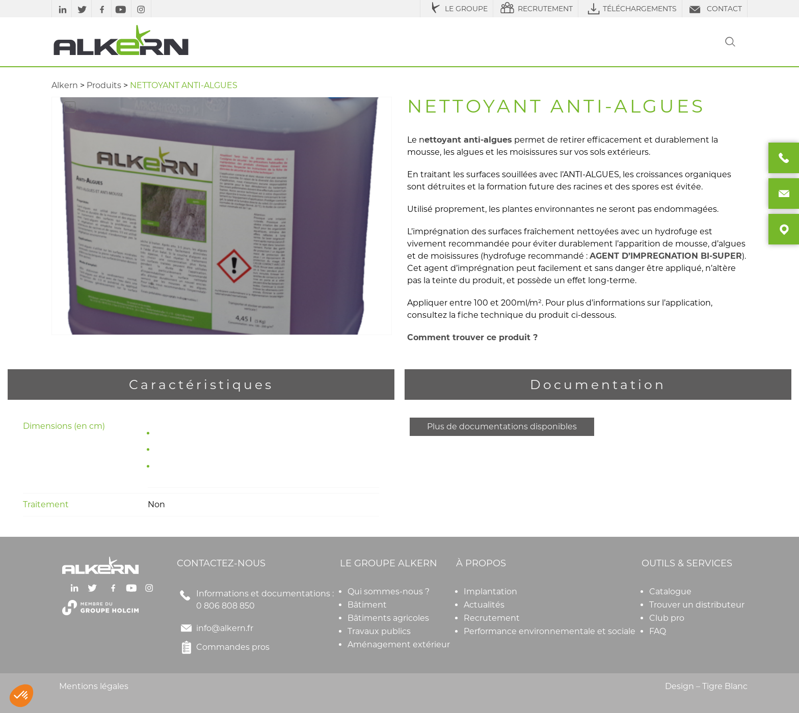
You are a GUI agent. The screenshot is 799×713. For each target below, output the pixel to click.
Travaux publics (379, 631)
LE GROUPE (456, 8)
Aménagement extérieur (399, 644)
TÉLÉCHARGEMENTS (630, 8)
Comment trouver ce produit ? (473, 337)
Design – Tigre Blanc (706, 686)
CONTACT (714, 8)
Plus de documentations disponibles (502, 426)
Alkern (64, 85)
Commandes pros (223, 647)
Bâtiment (367, 605)
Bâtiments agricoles (388, 618)
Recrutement (492, 618)
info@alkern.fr (224, 628)
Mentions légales (93, 686)
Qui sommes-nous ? (389, 591)
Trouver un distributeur (696, 605)
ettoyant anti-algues (468, 140)
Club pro (666, 618)
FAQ (657, 631)
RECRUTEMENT (535, 8)
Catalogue (670, 591)
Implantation (490, 591)
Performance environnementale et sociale (549, 631)
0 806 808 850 (225, 606)
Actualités (484, 605)
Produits (104, 85)
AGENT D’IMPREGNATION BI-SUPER (666, 256)
